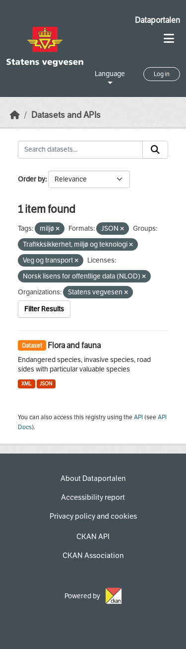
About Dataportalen (93, 478)
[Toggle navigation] (169, 38)
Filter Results (44, 309)
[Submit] (155, 150)
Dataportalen (157, 20)
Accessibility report (93, 497)
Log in (162, 74)
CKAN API (93, 536)
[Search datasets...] (80, 150)
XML (26, 383)
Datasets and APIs (66, 115)
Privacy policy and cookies (93, 516)
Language (110, 74)
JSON (46, 383)
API (138, 417)
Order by (31, 179)
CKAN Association (93, 555)
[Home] (15, 115)
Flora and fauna (74, 345)
